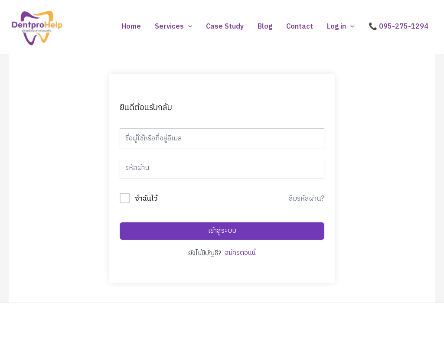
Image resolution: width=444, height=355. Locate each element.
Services (174, 27)
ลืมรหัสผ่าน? (306, 199)
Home (131, 27)
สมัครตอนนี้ (240, 253)
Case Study (225, 27)
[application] (188, 27)
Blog (265, 27)
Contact (299, 27)
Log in (341, 27)
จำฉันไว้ (146, 199)
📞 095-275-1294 (398, 27)
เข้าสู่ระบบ (222, 231)
